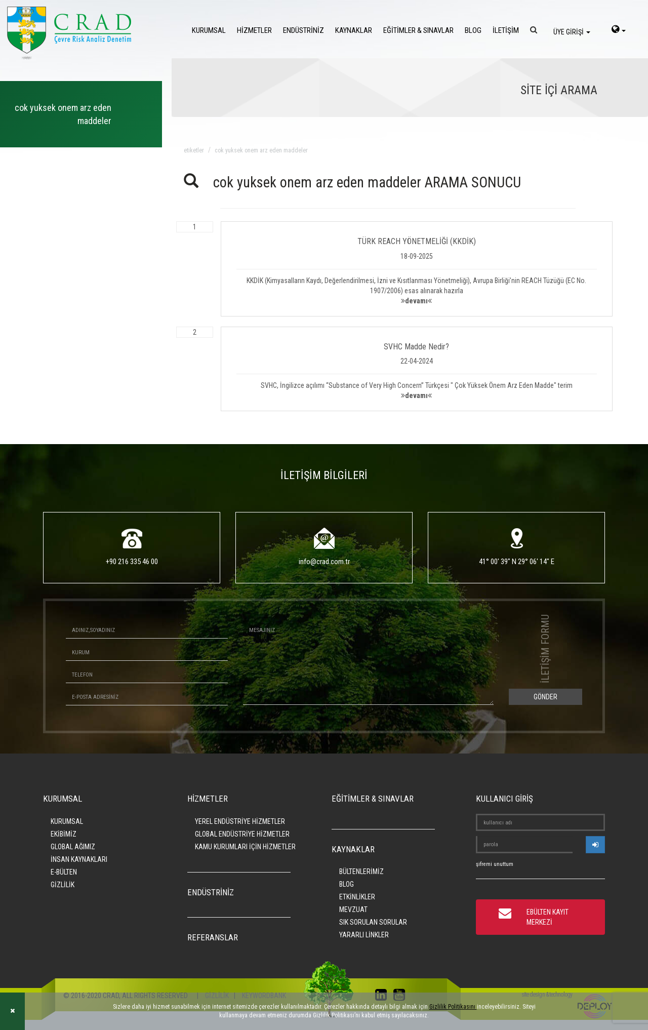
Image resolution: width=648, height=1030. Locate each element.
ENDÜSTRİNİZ (303, 30)
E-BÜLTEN (64, 872)
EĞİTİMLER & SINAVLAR (418, 30)
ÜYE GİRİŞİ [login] (571, 32)
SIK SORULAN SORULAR (373, 922)
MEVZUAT (353, 909)
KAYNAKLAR (353, 30)
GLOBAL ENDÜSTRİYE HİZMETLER (242, 834)
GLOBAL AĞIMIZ (73, 847)
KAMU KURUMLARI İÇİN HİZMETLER (245, 847)
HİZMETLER (254, 30)
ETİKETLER (194, 150)
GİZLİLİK (62, 885)
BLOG (473, 30)
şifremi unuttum (494, 864)
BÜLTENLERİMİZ (361, 871)
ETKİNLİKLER (357, 897)
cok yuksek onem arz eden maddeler (261, 150)
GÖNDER (545, 697)
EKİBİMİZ (63, 834)
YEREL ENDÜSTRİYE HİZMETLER (240, 821)
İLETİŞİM (506, 30)
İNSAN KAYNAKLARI (79, 859)
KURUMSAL (209, 30)
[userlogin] (595, 844)
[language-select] (618, 30)
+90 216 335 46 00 (132, 561)
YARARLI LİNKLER (364, 935)
